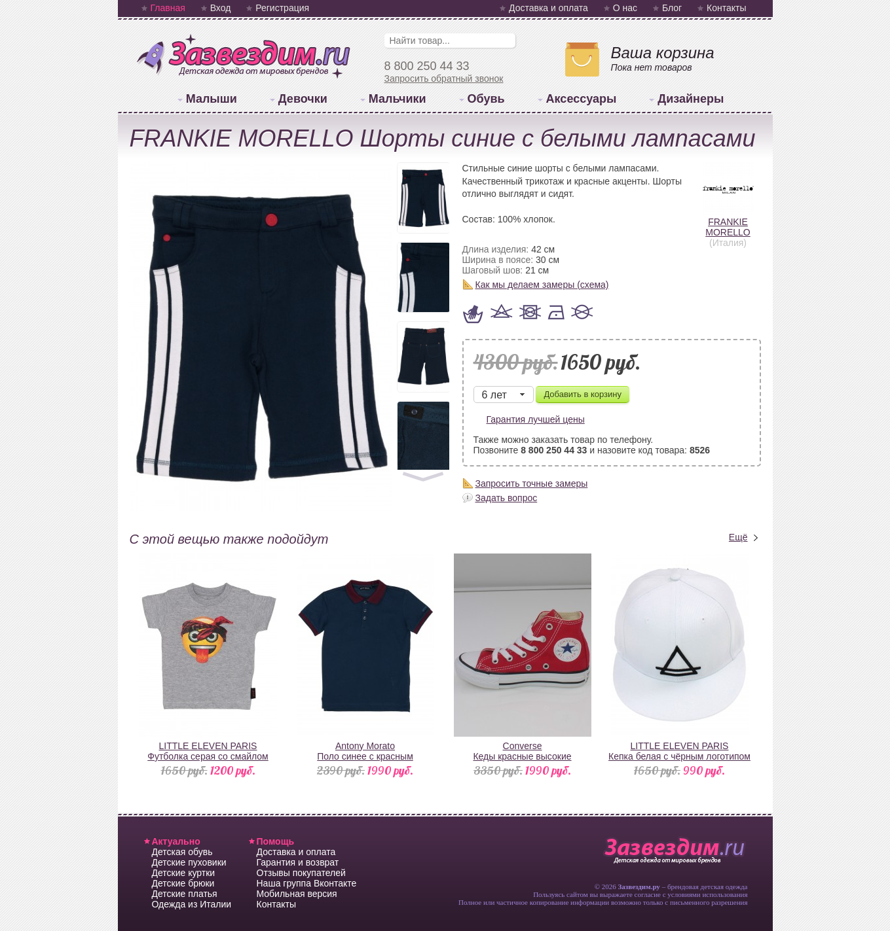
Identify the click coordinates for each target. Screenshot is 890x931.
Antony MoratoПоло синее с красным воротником (365, 756)
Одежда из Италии (192, 904)
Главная (168, 8)
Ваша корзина (662, 52)
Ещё (738, 537)
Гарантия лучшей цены (536, 419)
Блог (672, 8)
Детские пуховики (189, 862)
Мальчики (397, 98)
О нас (625, 8)
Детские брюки (183, 883)
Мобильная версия (297, 893)
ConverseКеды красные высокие (522, 751)
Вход (220, 8)
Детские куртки (183, 873)
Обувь (486, 98)
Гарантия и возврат (298, 862)
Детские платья (184, 893)
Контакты (726, 8)
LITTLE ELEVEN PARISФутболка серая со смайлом (207, 751)
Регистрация (282, 8)
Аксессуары (581, 98)
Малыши (211, 98)
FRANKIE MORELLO (728, 221)
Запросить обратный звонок (444, 78)
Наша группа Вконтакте (307, 883)
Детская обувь (182, 852)
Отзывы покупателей (301, 873)
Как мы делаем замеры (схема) (542, 284)
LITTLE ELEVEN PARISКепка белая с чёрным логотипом (679, 751)
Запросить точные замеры (531, 483)
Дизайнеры (691, 98)
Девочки (302, 98)
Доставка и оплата (548, 8)
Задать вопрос (506, 498)
